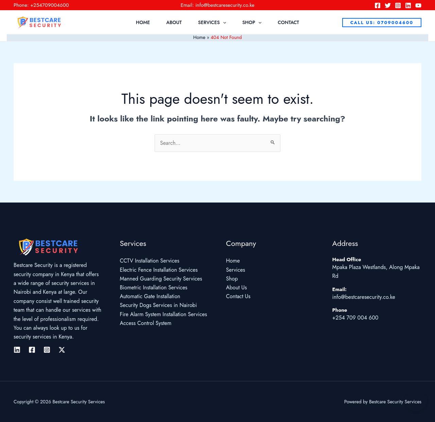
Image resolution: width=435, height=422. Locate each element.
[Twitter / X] (61, 349)
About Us (236, 288)
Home (143, 22)
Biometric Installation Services (154, 288)
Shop (251, 22)
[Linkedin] (408, 5)
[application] (223, 22)
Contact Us (238, 297)
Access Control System (146, 323)
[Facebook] (378, 5)
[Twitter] (388, 5)
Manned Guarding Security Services (161, 279)
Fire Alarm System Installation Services (164, 315)
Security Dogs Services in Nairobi (159, 306)
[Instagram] (398, 5)
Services (212, 22)
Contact (288, 22)
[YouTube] (418, 5)
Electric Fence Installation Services (159, 270)
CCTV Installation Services (150, 261)
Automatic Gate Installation (150, 297)
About (174, 22)
